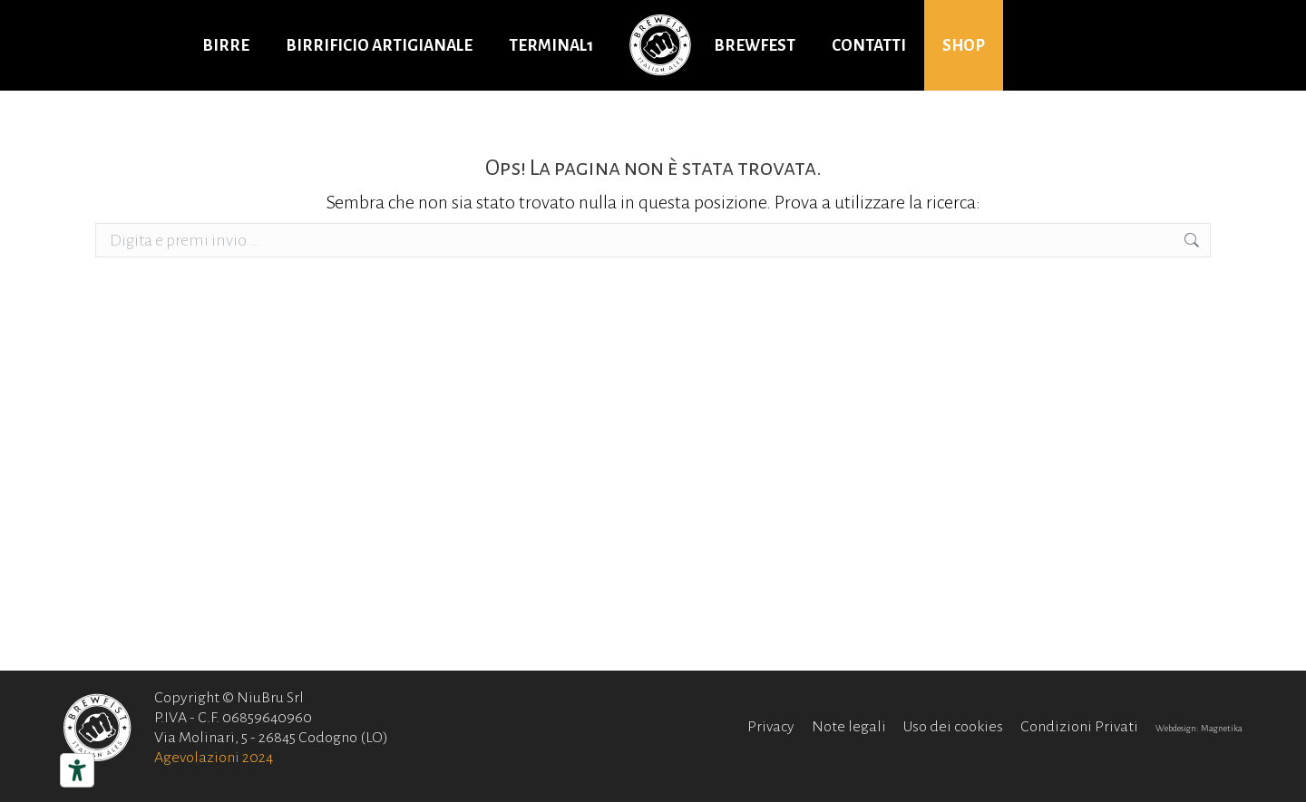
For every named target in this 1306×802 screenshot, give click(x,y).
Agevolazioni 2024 (213, 757)
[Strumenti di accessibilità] (77, 770)
